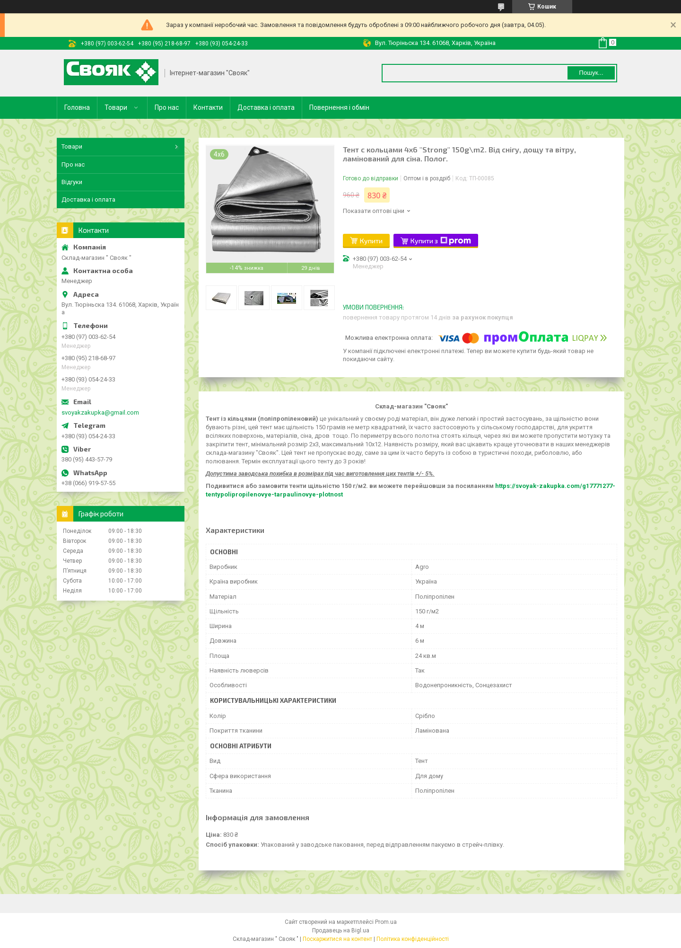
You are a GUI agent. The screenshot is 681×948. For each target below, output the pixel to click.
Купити (371, 241)
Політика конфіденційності (412, 939)
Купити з (440, 241)
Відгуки (71, 182)
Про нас (167, 107)
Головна (77, 107)
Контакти (208, 107)
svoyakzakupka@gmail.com (100, 412)
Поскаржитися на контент (337, 939)
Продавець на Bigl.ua (340, 930)
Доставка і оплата (266, 107)
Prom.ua (386, 922)
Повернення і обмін (339, 107)
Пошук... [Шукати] (591, 72)
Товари (116, 107)
